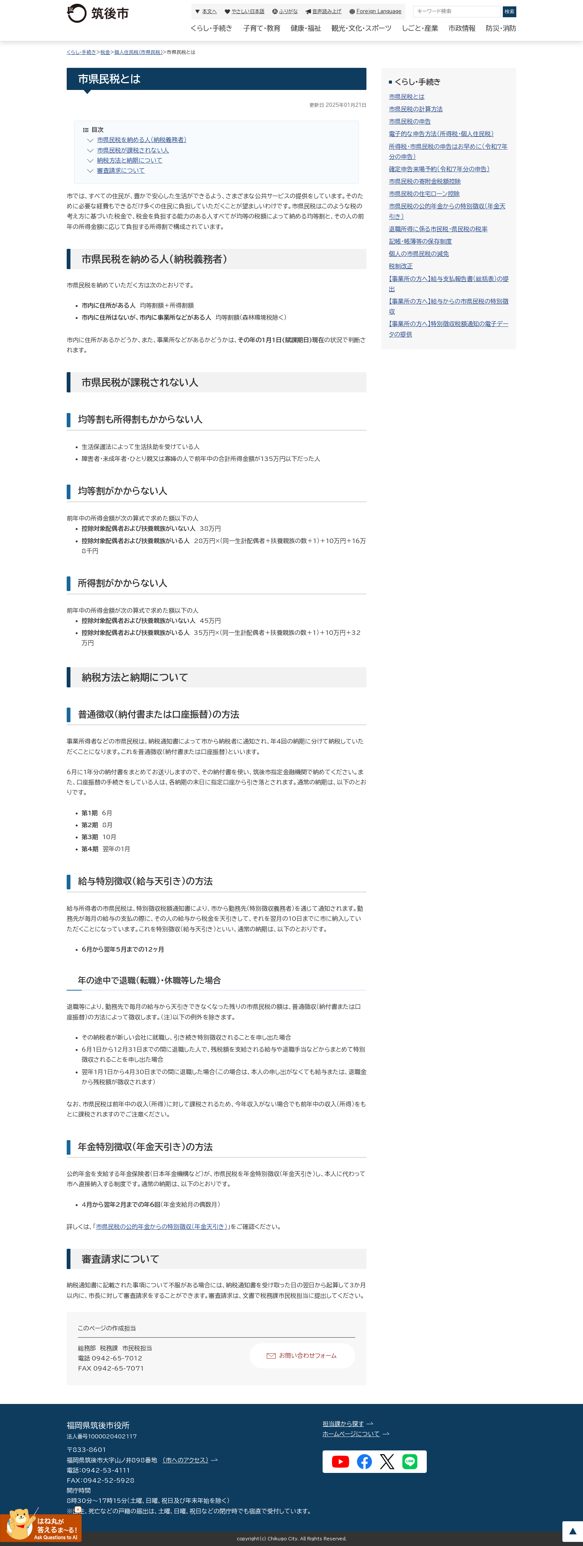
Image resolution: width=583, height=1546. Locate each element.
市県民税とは (407, 97)
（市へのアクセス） (185, 1460)
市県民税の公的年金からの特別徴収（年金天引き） (161, 1227)
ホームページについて (351, 1434)
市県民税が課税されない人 (133, 150)
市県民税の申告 (410, 121)
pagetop (572, 1531)
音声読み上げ (327, 11)
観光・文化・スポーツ (362, 28)
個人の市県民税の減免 (419, 254)
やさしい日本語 (248, 11)
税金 (105, 52)
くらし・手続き (212, 28)
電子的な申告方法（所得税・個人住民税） (441, 134)
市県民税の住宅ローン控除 (424, 194)
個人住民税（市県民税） (138, 52)
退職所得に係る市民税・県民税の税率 (438, 229)
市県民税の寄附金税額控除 (425, 181)
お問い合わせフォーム (307, 1356)
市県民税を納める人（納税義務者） (142, 140)
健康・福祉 (306, 28)
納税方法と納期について (130, 160)
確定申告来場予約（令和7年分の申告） (439, 169)
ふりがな (288, 11)
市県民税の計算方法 (416, 109)
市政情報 (461, 28)
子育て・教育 (261, 28)
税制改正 (401, 266)
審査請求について (121, 171)
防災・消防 (501, 28)
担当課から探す (343, 1424)
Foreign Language (379, 11)
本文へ (209, 11)
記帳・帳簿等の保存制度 (420, 241)
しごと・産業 (420, 28)
